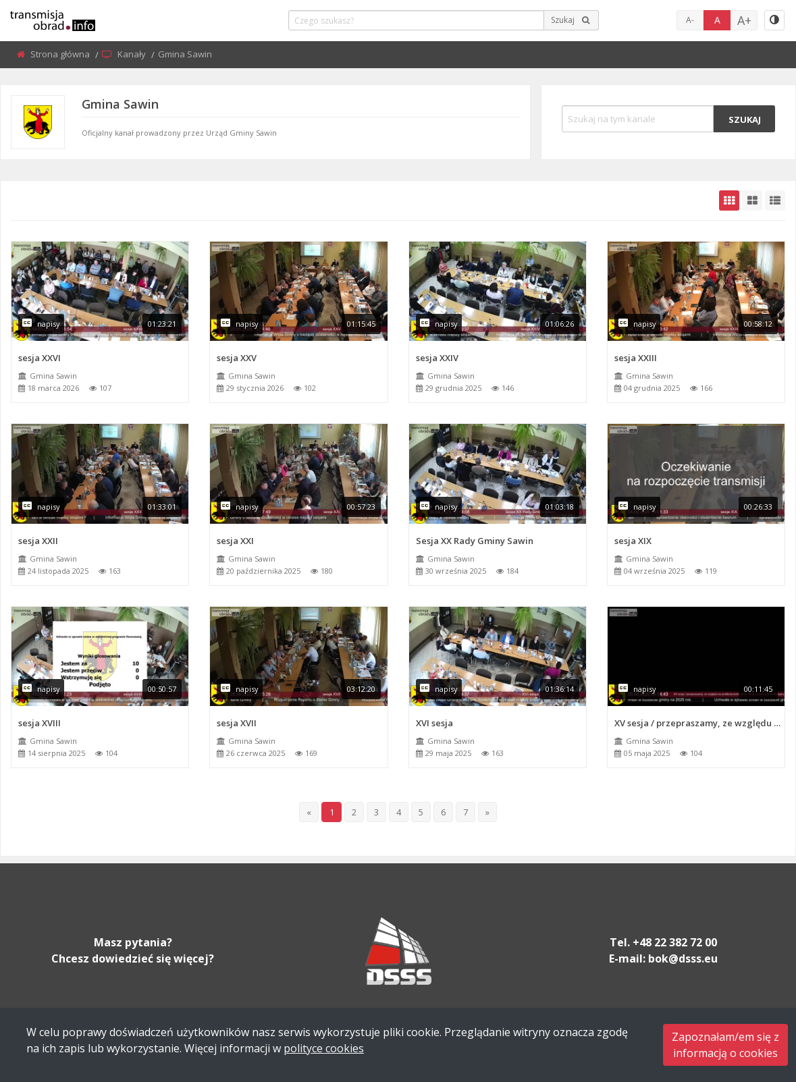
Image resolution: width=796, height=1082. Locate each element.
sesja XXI (235, 541)
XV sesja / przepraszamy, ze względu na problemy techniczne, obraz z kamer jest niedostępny (699, 723)
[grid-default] (729, 200)
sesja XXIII (635, 358)
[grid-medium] (752, 200)
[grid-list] (775, 200)
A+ (744, 20)
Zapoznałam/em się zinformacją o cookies (725, 1044)
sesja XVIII (39, 723)
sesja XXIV (437, 358)
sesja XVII (237, 723)
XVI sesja (434, 723)
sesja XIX (633, 541)
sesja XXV (237, 358)
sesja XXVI (39, 358)
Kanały (132, 54)
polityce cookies (324, 1048)
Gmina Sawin (53, 376)
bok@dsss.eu (683, 958)
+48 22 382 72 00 (675, 942)
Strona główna (61, 54)
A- (690, 20)
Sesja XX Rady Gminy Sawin (474, 541)
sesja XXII (38, 541)
